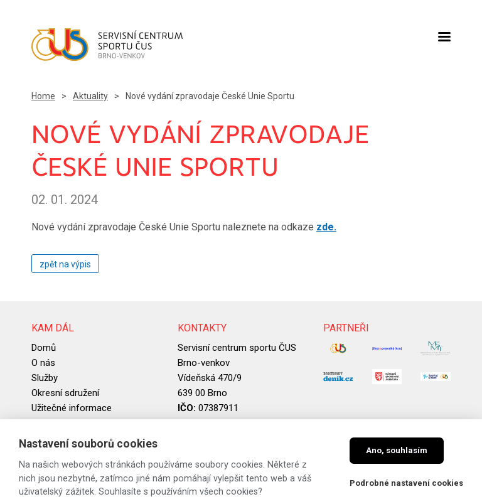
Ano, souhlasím (396, 450)
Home (43, 96)
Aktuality (90, 96)
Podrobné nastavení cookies (406, 483)
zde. (326, 227)
